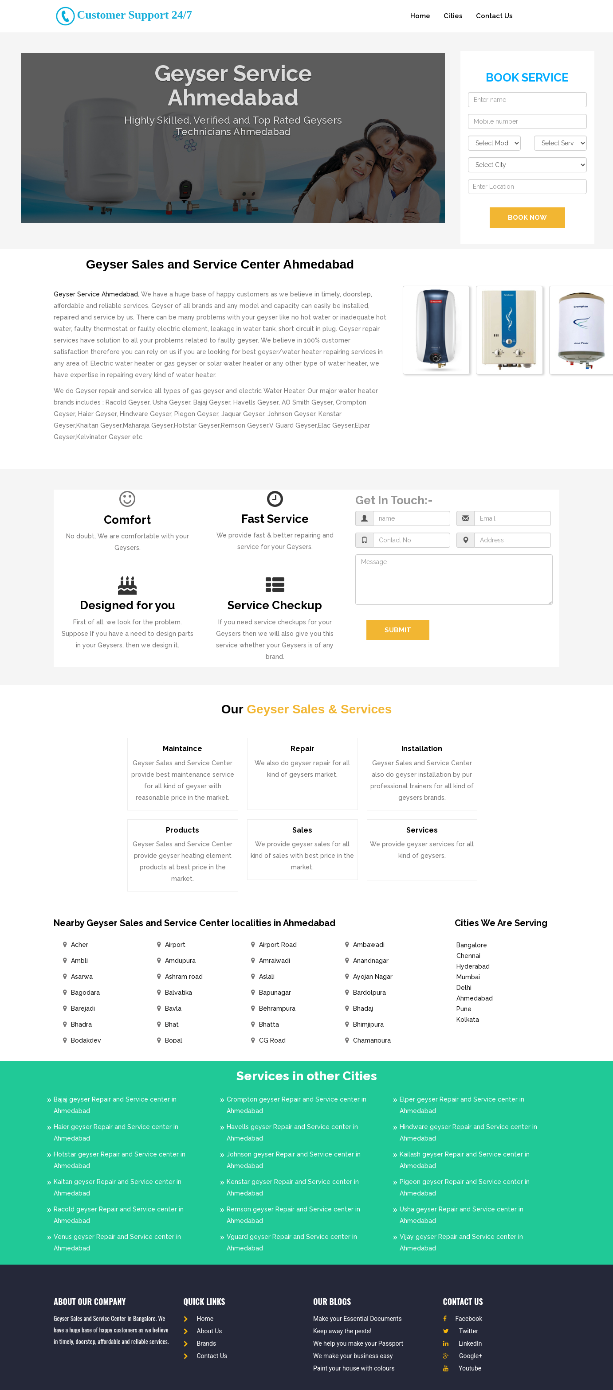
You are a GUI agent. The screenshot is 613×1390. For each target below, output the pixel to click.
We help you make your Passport (358, 1343)
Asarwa (82, 976)
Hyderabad (473, 966)
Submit (398, 630)
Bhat (172, 1024)
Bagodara (85, 992)
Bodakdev (86, 1040)
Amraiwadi (274, 960)
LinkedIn (462, 1343)
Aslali (267, 976)
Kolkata (467, 1019)
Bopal (173, 1040)
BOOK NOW (527, 218)
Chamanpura (372, 1040)
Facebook (463, 1318)
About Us (203, 1331)
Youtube (462, 1368)
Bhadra (81, 1024)
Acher (79, 944)
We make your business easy (353, 1355)
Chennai (468, 955)
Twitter (460, 1331)
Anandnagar (371, 960)
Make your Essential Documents (357, 1318)
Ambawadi (369, 944)
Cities (453, 16)
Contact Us (494, 16)
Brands (200, 1343)
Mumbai (468, 977)
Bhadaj (363, 1008)
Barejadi (83, 1008)
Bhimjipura (368, 1024)
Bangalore (471, 945)
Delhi (464, 987)
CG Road (272, 1040)
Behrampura (277, 1008)
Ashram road (184, 976)
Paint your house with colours (354, 1368)
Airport (175, 944)
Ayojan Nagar (373, 976)
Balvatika (178, 992)
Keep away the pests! (342, 1331)
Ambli (79, 960)
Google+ (463, 1355)
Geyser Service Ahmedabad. (96, 294)
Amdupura (180, 960)
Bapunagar (275, 992)
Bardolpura (369, 992)
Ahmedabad (474, 998)
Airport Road (278, 944)
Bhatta (269, 1024)
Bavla (173, 1008)
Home (420, 16)
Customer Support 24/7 (123, 14)
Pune (464, 1008)
